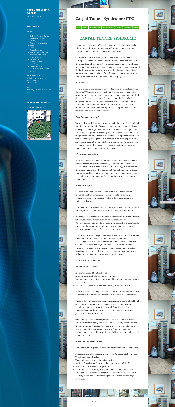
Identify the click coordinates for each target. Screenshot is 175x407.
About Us (85, 27)
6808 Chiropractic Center (38, 11)
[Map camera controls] (48, 135)
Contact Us (119, 27)
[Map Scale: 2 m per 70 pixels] (42, 139)
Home (78, 27)
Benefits (136, 27)
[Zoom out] (30, 117)
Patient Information (95, 27)
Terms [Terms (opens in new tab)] (49, 138)
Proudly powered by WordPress (87, 402)
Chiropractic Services (108, 27)
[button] (39, 123)
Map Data (34, 138)
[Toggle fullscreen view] (48, 113)
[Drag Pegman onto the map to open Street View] (48, 119)
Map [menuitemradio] (37, 113)
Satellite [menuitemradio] (39, 117)
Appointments (127, 27)
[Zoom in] (30, 113)
